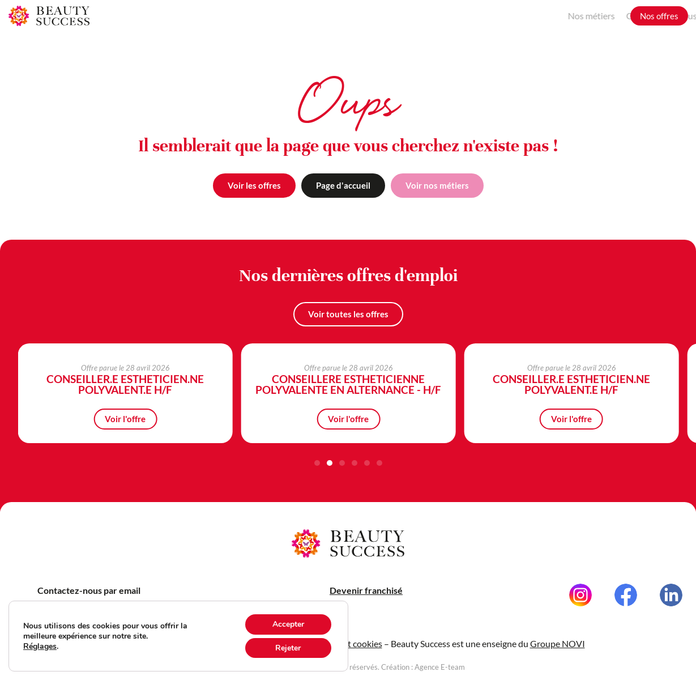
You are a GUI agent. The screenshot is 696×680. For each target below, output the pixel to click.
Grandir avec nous (583, 15)
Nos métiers (513, 15)
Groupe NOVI (557, 654)
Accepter (289, 623)
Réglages (40, 646)
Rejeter (288, 647)
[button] (317, 463)
